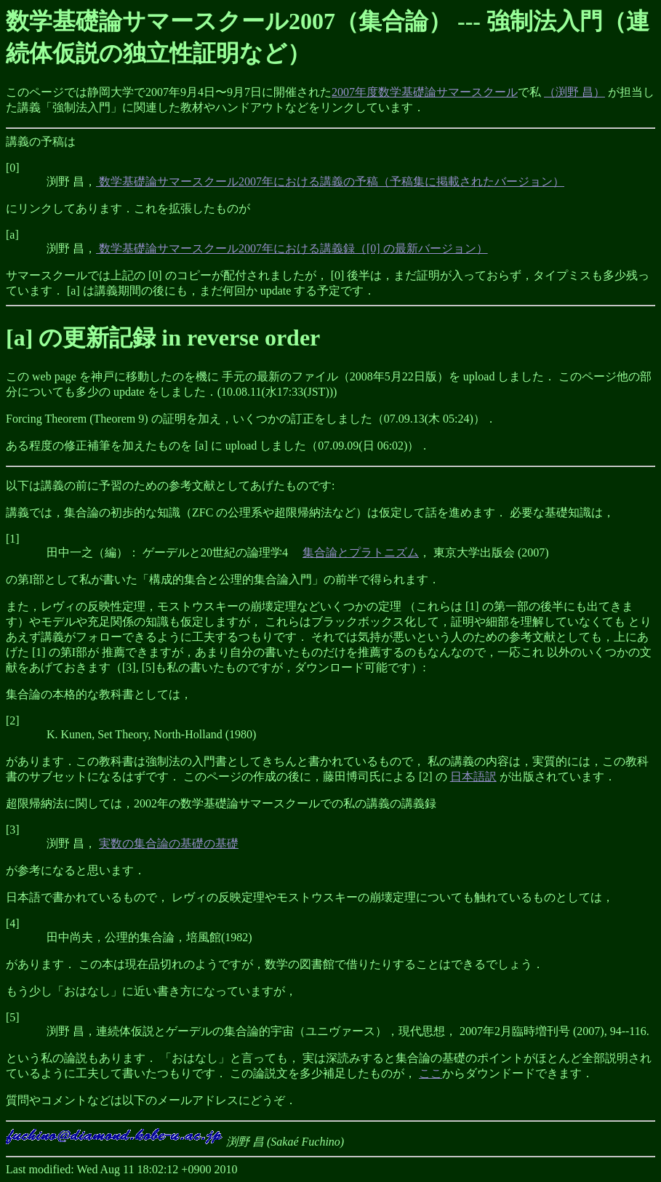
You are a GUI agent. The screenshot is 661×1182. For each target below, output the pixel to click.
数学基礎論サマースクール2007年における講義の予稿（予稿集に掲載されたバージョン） (330, 181)
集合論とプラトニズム (361, 552)
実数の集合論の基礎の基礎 (169, 843)
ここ (430, 1073)
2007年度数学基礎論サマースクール (425, 92)
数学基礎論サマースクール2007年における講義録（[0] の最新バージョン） (292, 248)
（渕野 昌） (574, 92)
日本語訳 (473, 776)
